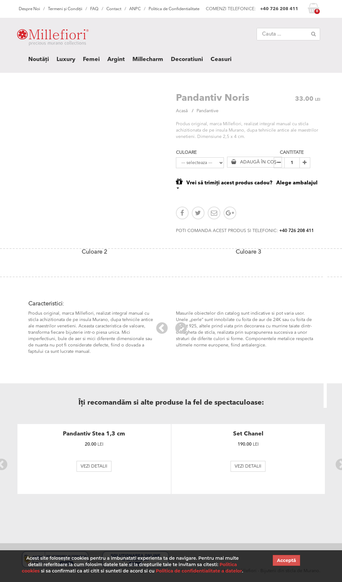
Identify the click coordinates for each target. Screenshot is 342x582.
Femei (91, 59)
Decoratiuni (187, 59)
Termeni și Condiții (65, 9)
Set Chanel (248, 434)
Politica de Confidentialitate (174, 9)
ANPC (135, 9)
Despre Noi (29, 9)
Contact (113, 9)
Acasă (182, 111)
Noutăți (38, 59)
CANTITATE (292, 152)
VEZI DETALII (94, 466)
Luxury (66, 59)
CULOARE (186, 152)
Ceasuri (221, 59)
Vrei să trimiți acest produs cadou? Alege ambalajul (247, 183)
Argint (116, 59)
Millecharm (147, 59)
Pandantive (207, 111)
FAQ (94, 9)
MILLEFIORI (53, 38)
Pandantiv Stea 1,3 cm (94, 434)
